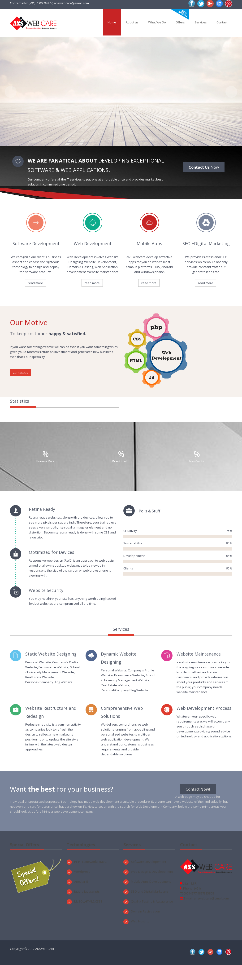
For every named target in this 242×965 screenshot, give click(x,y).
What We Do (157, 22)
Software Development (36, 243)
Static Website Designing (51, 654)
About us (132, 22)
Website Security (46, 590)
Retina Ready (42, 509)
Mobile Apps (149, 243)
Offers (180, 22)
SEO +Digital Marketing (206, 243)
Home (112, 22)
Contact (221, 22)
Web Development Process (204, 708)
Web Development (93, 243)
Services (200, 22)
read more (35, 283)
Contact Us (20, 372)
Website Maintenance (199, 654)
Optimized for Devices (51, 552)
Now (204, 167)
